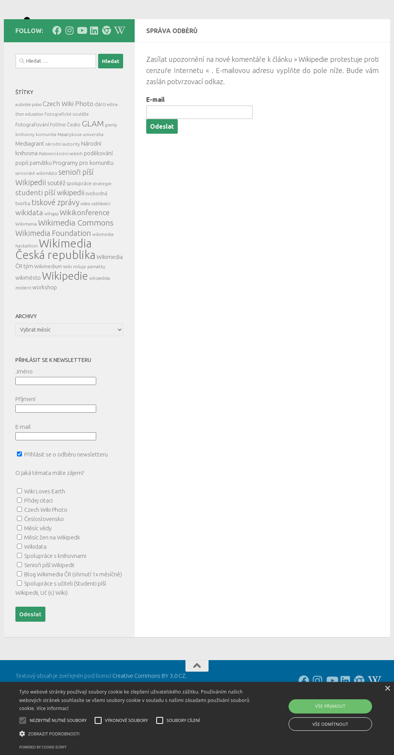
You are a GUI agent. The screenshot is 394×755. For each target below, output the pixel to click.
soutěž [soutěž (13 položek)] (56, 217)
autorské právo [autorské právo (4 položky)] (28, 139)
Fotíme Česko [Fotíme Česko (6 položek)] (65, 159)
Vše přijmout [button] (330, 706)
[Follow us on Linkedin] (93, 65)
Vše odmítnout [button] (330, 724)
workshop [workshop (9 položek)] (44, 322)
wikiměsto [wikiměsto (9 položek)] (28, 312)
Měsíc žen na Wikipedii (52, 572)
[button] (134, 733)
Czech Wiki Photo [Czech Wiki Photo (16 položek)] (68, 138)
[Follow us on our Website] (106, 65)
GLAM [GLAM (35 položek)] (93, 158)
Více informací (52, 708)
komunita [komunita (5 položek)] (46, 168)
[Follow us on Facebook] (57, 65)
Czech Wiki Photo (45, 544)
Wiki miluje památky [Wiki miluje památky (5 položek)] (84, 301)
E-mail (155, 134)
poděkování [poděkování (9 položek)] (98, 188)
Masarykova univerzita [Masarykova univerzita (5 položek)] (80, 168)
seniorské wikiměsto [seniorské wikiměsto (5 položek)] (36, 207)
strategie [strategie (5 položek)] (102, 218)
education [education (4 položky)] (34, 148)
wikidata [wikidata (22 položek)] (29, 247)
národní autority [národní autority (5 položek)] (62, 178)
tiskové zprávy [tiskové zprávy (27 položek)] (55, 236)
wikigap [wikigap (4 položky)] (51, 248)
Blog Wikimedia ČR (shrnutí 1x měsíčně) (73, 609)
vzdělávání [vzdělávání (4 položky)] (100, 238)
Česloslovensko (44, 553)
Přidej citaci (38, 535)
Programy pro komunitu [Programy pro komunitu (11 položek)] (83, 197)
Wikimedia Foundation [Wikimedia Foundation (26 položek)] (53, 268)
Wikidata (35, 581)
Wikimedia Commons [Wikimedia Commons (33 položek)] (76, 257)
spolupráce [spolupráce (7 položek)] (79, 218)
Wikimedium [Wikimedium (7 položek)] (48, 301)
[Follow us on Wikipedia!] (118, 65)
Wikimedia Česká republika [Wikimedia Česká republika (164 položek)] (55, 284)
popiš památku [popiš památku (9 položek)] (33, 197)
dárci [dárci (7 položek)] (100, 138)
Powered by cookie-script (43, 747)
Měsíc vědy (38, 562)
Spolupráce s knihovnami (55, 590)
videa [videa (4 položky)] (85, 238)
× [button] (387, 689)
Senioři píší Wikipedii (49, 599)
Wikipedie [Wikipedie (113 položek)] (65, 310)
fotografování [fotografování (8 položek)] (32, 159)
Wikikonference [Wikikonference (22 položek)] (85, 247)
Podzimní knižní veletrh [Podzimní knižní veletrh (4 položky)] (61, 188)
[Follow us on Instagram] (69, 65)
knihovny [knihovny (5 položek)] (25, 168)
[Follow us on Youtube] (81, 65)
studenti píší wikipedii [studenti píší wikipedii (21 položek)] (49, 227)
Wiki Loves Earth (44, 526)
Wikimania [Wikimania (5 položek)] (26, 258)
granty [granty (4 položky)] (111, 159)
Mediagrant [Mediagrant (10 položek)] (29, 178)
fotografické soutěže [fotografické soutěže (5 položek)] (67, 148)
